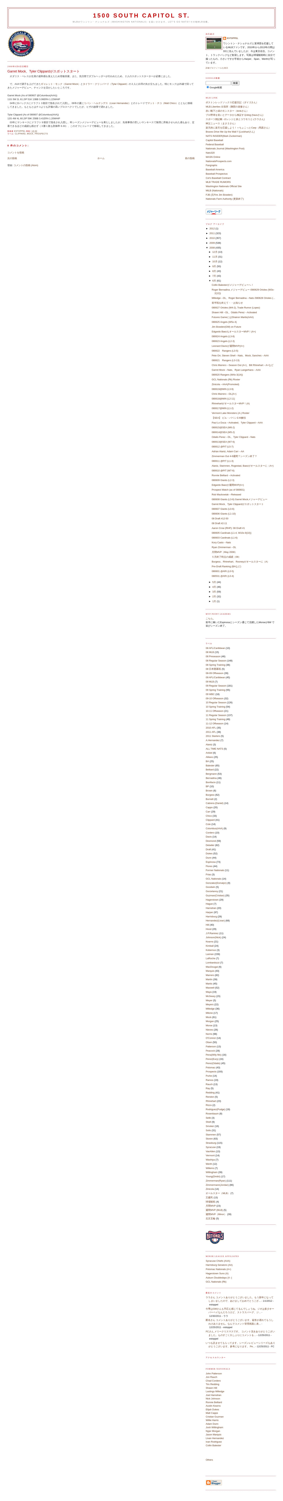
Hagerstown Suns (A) (217, 1273)
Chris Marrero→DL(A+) (224, 393)
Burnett (209, 799)
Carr (208, 811)
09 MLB (210, 681)
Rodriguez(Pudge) (215, 1109)
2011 (213, 233)
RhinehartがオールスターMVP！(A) (231, 403)
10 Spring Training (215, 706)
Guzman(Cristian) (215, 895)
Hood (208, 929)
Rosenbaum (212, 1113)
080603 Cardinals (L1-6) (225, 537)
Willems (210, 1168)
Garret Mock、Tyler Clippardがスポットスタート (238, 504)
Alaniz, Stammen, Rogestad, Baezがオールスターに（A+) (243, 465)
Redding (210, 1092)
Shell (208, 1121)
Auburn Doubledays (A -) (219, 1277)
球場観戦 (210, 1201)
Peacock (210, 1050)
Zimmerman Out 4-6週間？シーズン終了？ (234, 456)
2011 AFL (211, 732)
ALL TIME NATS (214, 748)
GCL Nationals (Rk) (216, 1281)
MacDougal (212, 966)
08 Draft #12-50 (220, 518)
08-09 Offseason (214, 673)
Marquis (210, 971)
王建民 (209, 1197)
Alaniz (209, 744)
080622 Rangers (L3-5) (225, 350)
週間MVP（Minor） (216, 1214)
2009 (213, 243)
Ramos (209, 1080)
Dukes (209, 853)
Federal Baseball (215, 144)
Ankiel (209, 752)
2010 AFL (211, 727)
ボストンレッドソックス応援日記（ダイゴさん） (232, 102)
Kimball (210, 945)
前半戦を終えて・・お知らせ (227, 302)
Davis (209, 836)
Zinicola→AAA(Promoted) (225, 384)
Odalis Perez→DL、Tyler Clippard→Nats (233, 437)
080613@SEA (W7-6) (223, 441)
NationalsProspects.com (218, 161)
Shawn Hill (211, 1388)
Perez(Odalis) (213, 1063)
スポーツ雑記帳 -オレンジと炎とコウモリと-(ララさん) (235, 119)
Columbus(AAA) (214, 828)
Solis (208, 1130)
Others (209, 1459)
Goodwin (210, 887)
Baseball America (215, 169)
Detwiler (210, 845)
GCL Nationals (213, 878)
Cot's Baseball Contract (218, 178)
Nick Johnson (213, 1398)
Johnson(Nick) (213, 937)
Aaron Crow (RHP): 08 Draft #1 (228, 528)
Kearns (209, 941)
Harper (209, 912)
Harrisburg (211, 916)
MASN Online (213, 157)
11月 (215, 256)
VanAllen (210, 1151)
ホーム (101, 158)
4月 (214, 587)
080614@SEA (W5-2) (223, 432)
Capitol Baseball (214, 140)
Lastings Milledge (215, 1391)
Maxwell (210, 987)
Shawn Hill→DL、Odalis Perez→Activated (234, 312)
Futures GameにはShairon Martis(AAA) (233, 317)
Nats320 (210, 152)
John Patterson (214, 1373)
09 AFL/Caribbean (215, 677)
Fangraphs (211, 165)
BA (207, 761)
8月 (214, 271)
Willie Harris (212, 1420)
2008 (213, 247)
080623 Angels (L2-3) (223, 341)
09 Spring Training (215, 690)
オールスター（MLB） (218, 1193)
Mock (30, 134)
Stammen (211, 1134)
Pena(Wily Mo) (213, 1054)
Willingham (211, 1172)
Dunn (208, 857)
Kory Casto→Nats (221, 542)
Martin (209, 979)
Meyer (209, 1000)
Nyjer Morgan (213, 1431)
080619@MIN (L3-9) (223, 389)
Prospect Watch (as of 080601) (228, 489)
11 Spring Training (215, 719)
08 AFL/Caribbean (215, 648)
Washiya (210, 1159)
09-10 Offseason (214, 698)
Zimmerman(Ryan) (216, 1180)
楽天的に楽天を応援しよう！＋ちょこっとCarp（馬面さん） (238, 127)
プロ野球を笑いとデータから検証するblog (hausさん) (234, 115)
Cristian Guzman (215, 1416)
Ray (208, 1088)
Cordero (210, 832)
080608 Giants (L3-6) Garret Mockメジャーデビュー (239, 499)
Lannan (210, 954)
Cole (208, 824)
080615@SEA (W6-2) (223, 427)
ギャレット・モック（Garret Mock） (60, 84)
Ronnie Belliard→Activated (226, 475)
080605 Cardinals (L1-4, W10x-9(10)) (231, 532)
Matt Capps (212, 1413)
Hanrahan (211, 908)
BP (207, 786)
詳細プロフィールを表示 (217, 68)
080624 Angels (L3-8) (223, 336)
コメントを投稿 (15, 152)
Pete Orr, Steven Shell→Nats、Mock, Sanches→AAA (240, 355)
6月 (214, 280)
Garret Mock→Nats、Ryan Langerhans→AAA (236, 370)
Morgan (210, 1021)
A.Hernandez (213, 740)
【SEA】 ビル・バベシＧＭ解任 (229, 417)
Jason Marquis (213, 1434)
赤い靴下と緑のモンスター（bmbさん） (227, 111)
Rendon (210, 1096)
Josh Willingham (214, 1427)
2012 (213, 228)
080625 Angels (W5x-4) (224, 322)
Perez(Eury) (212, 1059)
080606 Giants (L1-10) (224, 513)
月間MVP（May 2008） (224, 552)
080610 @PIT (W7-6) (223, 470)
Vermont (210, 1155)
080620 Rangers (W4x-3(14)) (227, 374)
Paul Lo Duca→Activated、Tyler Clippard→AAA (237, 422)
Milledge (210, 1008)
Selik (208, 1117)
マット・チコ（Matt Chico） (162, 103)
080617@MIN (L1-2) (223, 408)
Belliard (210, 769)
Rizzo (209, 1105)
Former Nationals (215, 870)
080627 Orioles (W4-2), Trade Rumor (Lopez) (236, 307)
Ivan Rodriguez (214, 1441)
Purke (209, 1075)
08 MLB (210, 652)
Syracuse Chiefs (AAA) (218, 1260)
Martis (209, 983)
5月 (214, 582)
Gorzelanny (212, 891)
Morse (209, 1025)
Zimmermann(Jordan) (217, 1185)
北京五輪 (210, 1218)
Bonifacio (210, 782)
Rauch (209, 1084)
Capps (209, 807)
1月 (214, 601)
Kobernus (211, 950)
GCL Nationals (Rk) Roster (226, 379)
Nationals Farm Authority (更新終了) (225, 198)
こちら (209, 618)
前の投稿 (190, 158)
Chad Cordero (213, 1380)
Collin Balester (213, 1445)
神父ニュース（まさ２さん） (221, 123)
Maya (209, 992)
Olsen (209, 1042)
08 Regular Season (216, 660)
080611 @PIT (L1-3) (222, 461)
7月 (214, 276)
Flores (209, 866)
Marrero (210, 975)
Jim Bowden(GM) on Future (226, 326)
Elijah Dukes (212, 1409)
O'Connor (211, 1038)
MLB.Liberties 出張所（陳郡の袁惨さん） (228, 106)
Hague (209, 903)
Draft (208, 849)
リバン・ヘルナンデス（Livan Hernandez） (107, 103)
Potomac (210, 1067)
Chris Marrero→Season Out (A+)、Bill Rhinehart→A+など (242, 365)
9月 (214, 266)
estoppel (232, 38)
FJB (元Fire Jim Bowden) (219, 194)
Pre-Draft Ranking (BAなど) (226, 566)
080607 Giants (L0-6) (223, 509)
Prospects (41, 134)
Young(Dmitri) (213, 1176)
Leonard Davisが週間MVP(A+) (228, 346)
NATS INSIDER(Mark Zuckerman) (224, 136)
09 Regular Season (216, 685)
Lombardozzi (212, 962)
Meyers (210, 1004)
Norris (209, 1034)
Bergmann (211, 773)
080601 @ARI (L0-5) (223, 571)
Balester (210, 765)
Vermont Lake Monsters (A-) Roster (230, 413)
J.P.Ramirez (212, 933)
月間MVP (211, 1205)
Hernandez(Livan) (215, 920)
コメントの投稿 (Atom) (26, 165)
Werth (209, 1164)
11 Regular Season (216, 715)
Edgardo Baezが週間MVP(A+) (228, 485)
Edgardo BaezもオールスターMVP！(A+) (234, 331)
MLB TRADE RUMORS (218, 182)
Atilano (209, 757)
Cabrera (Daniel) (214, 803)
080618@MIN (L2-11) (223, 398)
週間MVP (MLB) (214, 1210)
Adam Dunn (212, 1423)
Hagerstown (212, 899)
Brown (209, 790)
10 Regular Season (216, 702)
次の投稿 (12, 158)
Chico (209, 815)
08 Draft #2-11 (219, 523)
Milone (209, 1013)
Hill (207, 924)
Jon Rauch (211, 1377)
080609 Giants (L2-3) (223, 480)
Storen (209, 1138)
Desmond (211, 841)
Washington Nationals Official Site (224, 186)
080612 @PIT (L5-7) (222, 446)
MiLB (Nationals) (214, 190)
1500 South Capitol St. (141, 15)
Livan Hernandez (215, 1438)
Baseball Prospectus (217, 173)
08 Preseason (213, 656)
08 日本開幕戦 (213, 669)
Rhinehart (211, 1101)
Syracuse (211, 1147)
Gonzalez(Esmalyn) (216, 883)
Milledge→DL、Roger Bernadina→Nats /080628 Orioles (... (243, 298)
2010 (213, 238)
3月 (214, 591)
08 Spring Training (215, 664)
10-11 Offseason (214, 711)
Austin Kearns (213, 1405)
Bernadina (211, 778)
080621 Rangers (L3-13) (226, 360)
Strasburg (211, 1143)
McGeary (210, 996)
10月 (215, 261)
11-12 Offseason (214, 723)
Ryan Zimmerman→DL (224, 547)
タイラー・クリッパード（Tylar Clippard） (106, 84)
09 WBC (210, 694)
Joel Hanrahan (213, 1395)
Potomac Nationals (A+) (218, 1269)
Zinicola (210, 1189)
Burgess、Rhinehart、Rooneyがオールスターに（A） (241, 561)
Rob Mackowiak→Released (226, 494)
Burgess (210, 794)
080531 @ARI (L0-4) (223, 576)
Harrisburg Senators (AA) (219, 1265)
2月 (214, 596)
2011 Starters (213, 736)
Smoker (210, 1126)
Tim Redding (212, 1384)
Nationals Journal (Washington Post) (225, 148)
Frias (208, 874)
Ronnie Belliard (214, 1402)
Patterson (211, 1046)
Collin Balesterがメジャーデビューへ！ (233, 285)
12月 (215, 252)
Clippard (20, 134)
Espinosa (210, 862)
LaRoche (210, 958)
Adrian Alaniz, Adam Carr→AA (228, 451)
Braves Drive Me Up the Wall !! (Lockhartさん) (230, 131)
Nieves (209, 1029)
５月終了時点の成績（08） (226, 556)
